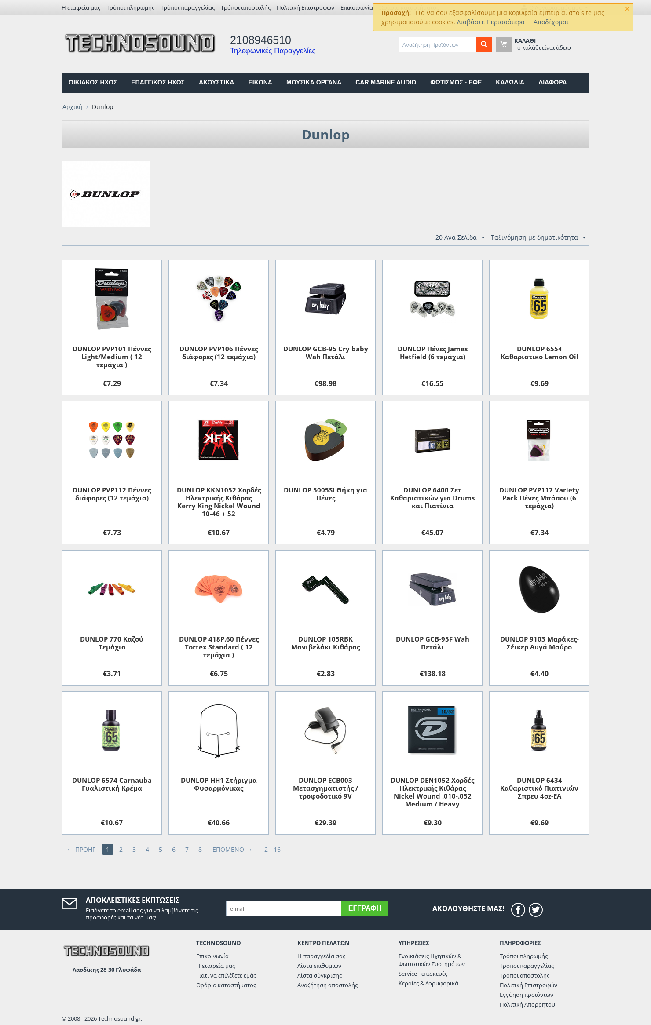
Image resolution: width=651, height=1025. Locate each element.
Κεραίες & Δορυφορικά (428, 983)
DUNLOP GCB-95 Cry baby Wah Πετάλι (325, 353)
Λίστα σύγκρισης (319, 975)
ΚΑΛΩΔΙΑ (510, 82)
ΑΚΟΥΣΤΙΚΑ (216, 82)
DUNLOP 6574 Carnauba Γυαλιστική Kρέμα (112, 784)
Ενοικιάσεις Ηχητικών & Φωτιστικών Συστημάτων (432, 960)
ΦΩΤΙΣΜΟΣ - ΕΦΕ (456, 82)
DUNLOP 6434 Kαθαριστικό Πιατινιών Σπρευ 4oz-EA (539, 788)
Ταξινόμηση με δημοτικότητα (538, 237)
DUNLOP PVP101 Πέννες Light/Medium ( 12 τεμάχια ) (112, 356)
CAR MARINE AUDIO (385, 82)
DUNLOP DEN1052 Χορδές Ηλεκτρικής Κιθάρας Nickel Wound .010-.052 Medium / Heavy (432, 792)
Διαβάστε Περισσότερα (491, 22)
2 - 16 (272, 849)
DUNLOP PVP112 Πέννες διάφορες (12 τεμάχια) (112, 494)
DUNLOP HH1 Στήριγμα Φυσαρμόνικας (219, 784)
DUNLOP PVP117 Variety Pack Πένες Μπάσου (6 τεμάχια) (539, 498)
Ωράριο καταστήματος (226, 985)
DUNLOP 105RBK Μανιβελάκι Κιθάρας (325, 643)
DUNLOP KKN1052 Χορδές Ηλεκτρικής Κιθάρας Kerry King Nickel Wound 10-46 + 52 (219, 502)
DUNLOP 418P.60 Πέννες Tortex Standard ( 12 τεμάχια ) (219, 647)
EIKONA (260, 82)
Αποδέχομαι (551, 22)
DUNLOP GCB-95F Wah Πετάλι (432, 643)
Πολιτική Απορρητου (527, 1004)
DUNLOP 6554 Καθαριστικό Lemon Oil (539, 353)
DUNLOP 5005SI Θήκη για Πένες (325, 494)
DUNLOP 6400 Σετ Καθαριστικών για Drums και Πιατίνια (432, 498)
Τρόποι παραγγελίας (188, 7)
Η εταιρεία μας (81, 7)
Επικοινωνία (356, 7)
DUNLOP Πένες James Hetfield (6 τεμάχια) (433, 353)
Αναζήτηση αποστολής (327, 985)
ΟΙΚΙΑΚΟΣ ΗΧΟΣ (93, 82)
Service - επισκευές (423, 974)
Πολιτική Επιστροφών (305, 7)
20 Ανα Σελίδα (460, 237)
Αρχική (72, 106)
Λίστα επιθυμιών (319, 966)
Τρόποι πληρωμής (130, 7)
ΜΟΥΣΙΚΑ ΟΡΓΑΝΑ (313, 82)
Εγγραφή (364, 908)
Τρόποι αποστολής (246, 7)
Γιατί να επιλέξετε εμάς (226, 975)
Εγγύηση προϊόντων (526, 995)
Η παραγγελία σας (321, 956)
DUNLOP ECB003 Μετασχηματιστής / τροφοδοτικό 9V (325, 788)
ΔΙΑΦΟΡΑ (552, 82)
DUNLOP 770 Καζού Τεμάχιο (111, 643)
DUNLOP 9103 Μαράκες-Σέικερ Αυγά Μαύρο (539, 643)
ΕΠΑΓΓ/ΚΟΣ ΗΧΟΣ (158, 82)
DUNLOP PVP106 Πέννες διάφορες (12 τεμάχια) (218, 353)
